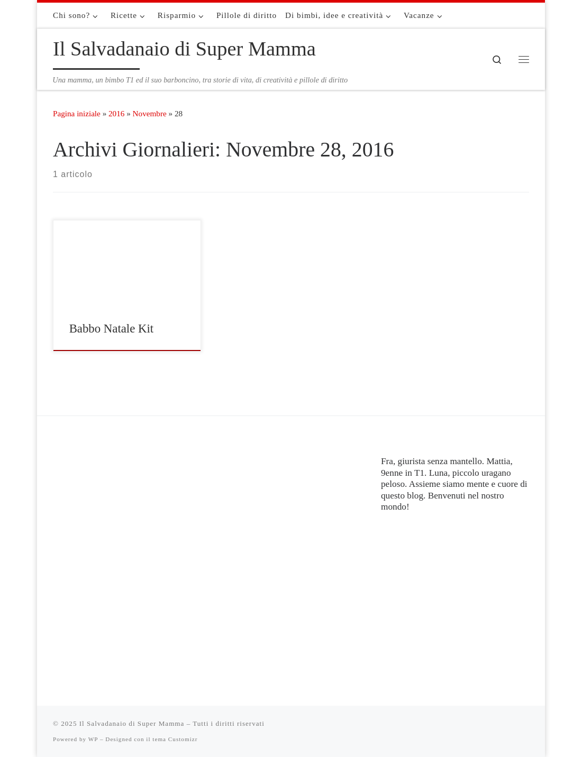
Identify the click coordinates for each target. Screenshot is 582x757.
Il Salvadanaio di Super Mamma (132, 723)
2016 (116, 113)
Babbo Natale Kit (111, 328)
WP (93, 739)
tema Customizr (174, 739)
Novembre (150, 113)
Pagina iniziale (77, 113)
